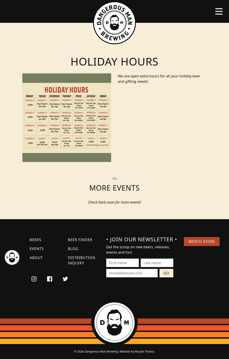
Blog (73, 248)
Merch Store (202, 241)
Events (37, 248)
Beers (35, 239)
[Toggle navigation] (218, 11)
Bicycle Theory (144, 351)
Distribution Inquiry (81, 260)
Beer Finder (80, 239)
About (36, 257)
